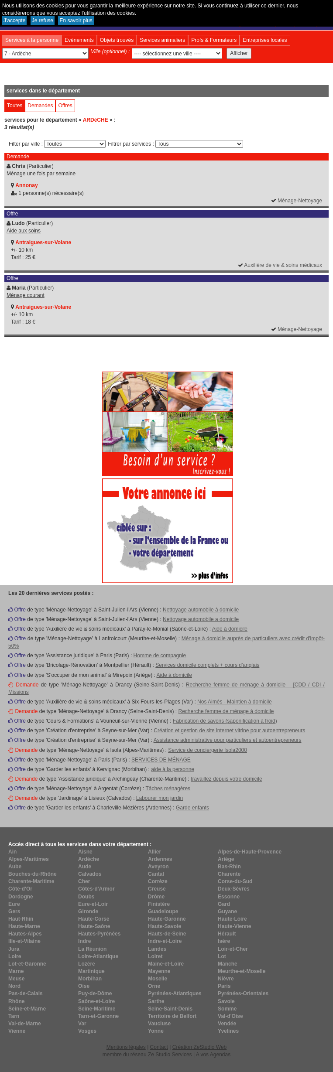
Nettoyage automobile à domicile (201, 610)
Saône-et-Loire (96, 1001)
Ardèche (88, 859)
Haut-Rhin (20, 919)
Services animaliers (162, 40)
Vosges (87, 1031)
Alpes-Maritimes (28, 859)
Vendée (227, 1024)
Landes (157, 949)
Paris (224, 986)
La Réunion (92, 949)
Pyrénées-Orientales (243, 993)
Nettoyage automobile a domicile (201, 619)
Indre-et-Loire (165, 941)
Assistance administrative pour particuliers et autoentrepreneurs (228, 740)
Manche (227, 964)
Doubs (86, 897)
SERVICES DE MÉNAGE (161, 760)
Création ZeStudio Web (199, 1047)
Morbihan (90, 979)
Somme (227, 1009)
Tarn (13, 1016)
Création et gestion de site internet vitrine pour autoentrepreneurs (229, 730)
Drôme (156, 897)
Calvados (89, 874)
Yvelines (228, 1031)
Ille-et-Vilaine (24, 941)
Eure (14, 904)
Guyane (227, 911)
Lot (222, 956)
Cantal (156, 874)
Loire (14, 956)
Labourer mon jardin (159, 798)
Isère (224, 941)
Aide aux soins (24, 231)
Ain (12, 852)
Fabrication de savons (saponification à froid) (225, 721)
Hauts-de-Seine (167, 934)
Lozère (86, 964)
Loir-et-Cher (233, 949)
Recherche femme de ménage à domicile (226, 711)
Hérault (227, 934)
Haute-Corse (93, 919)
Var (82, 1024)
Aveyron (158, 867)
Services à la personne (31, 40)
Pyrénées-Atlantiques (175, 993)
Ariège (226, 859)
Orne (154, 986)
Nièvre (226, 979)
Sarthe (156, 1001)
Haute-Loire (232, 919)
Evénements (79, 40)
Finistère (159, 904)
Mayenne (159, 971)
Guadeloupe (163, 911)
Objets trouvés (117, 40)
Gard (224, 904)
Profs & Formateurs (214, 40)
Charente (229, 874)
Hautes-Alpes (25, 934)
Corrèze (158, 881)
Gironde (88, 911)
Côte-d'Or (20, 889)
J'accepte (14, 20)
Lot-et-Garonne (27, 964)
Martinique (91, 971)
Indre (84, 941)
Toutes (14, 105)
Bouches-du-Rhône (32, 874)
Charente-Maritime (31, 881)
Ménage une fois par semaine (41, 174)
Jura (13, 949)
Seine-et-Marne (27, 1009)
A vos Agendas (213, 1055)
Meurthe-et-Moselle (241, 971)
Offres (65, 105)
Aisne (85, 852)
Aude (84, 867)
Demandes (40, 105)
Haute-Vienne (234, 926)
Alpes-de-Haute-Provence (250, 852)
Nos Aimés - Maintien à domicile (234, 702)
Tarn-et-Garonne (98, 1016)
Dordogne (20, 897)
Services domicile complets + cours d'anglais (207, 665)
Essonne (229, 897)
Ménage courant (26, 295)
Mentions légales (126, 1047)
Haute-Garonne (167, 919)
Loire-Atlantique (98, 956)
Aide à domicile (229, 629)
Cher (84, 881)
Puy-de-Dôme (95, 993)
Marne (16, 971)
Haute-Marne (24, 926)
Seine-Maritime (96, 1009)
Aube (14, 867)
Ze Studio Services (170, 1055)
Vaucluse (159, 1024)
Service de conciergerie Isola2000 (207, 750)
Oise (83, 986)
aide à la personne (172, 769)
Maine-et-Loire (166, 964)
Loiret (155, 956)
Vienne (16, 1031)
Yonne (156, 1031)
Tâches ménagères (167, 788)
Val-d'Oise (230, 1016)
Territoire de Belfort (172, 1016)
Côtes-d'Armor (96, 889)
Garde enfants (192, 808)
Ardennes (160, 859)
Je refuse (42, 20)
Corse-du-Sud (235, 881)
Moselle (157, 979)
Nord (14, 986)
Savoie (226, 1001)
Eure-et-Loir (93, 904)
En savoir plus (75, 20)
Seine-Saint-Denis (170, 1009)
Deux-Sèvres (234, 889)
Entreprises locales (265, 40)
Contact (159, 1047)
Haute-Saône (94, 926)
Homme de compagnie (160, 655)
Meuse (16, 979)
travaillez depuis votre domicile (226, 779)
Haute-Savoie (164, 926)
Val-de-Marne (24, 1024)
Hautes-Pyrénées (99, 934)
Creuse (157, 889)
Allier (154, 852)
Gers (14, 911)
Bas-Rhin (229, 867)
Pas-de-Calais (25, 993)
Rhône (16, 1001)
